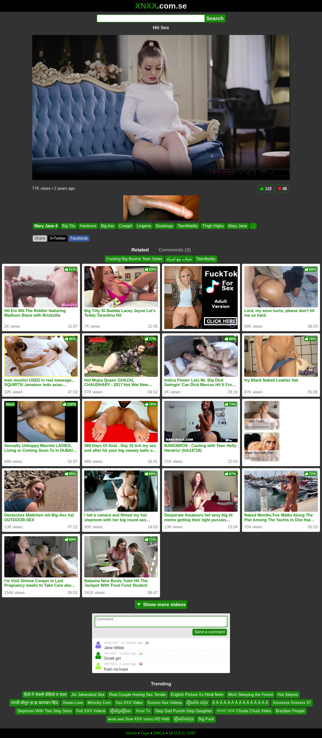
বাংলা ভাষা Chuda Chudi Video (244, 711)
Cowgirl (125, 226)
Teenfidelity (188, 226)
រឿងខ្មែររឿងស (120, 711)
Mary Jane (237, 226)
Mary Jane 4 (46, 226)
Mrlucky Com (99, 702)
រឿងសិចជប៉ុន (184, 719)
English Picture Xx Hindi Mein (197, 694)
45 (282, 189)
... (253, 226)
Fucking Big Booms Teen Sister (134, 259)
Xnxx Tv (143, 711)
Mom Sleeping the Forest (250, 694)
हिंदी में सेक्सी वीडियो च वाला (45, 694)
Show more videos (161, 604)
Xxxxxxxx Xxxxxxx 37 (292, 702)
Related (140, 249)
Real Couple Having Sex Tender (137, 694)
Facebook (79, 238)
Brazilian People (290, 711)
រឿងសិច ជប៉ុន (197, 702)
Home (131, 733)
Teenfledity (206, 259)
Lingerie (144, 226)
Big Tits (68, 226)
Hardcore (88, 226)
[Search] (151, 18)
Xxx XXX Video (129, 702)
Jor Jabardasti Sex (88, 694)
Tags (145, 733)
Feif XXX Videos (90, 711)
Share (39, 238)
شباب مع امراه (179, 259)
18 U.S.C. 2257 (182, 733)
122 (266, 189)
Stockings (164, 226)
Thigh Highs (213, 226)
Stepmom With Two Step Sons (44, 711)
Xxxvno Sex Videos (164, 702)
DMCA (159, 733)
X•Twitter (58, 238)
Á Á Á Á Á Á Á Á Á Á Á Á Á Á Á (240, 702)
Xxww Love (73, 702)
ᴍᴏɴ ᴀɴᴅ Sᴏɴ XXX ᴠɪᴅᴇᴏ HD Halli (138, 719)
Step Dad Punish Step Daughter (183, 711)
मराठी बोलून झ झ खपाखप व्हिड (34, 702)
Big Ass (107, 226)
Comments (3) (174, 249)
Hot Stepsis (287, 694)
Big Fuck (206, 719)
